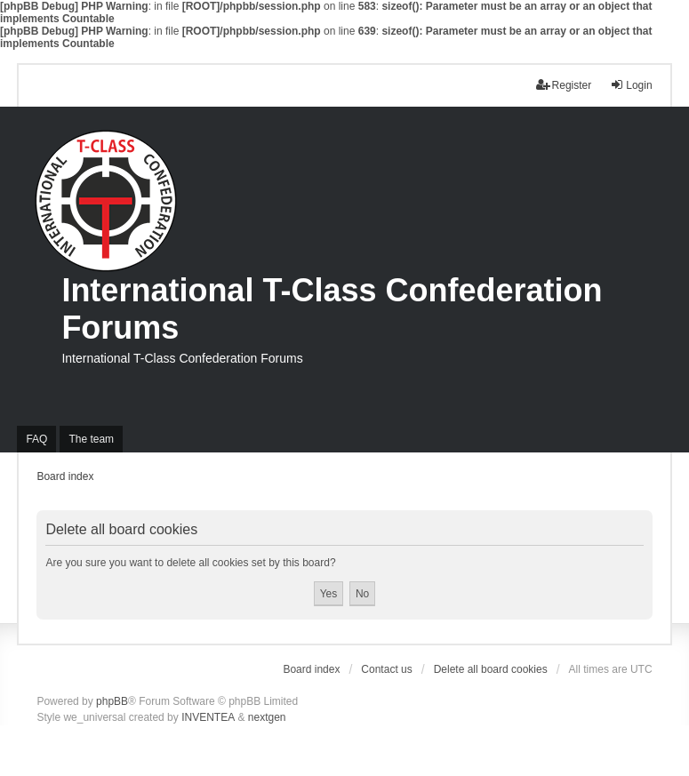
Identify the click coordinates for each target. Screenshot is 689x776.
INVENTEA (208, 717)
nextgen (267, 717)
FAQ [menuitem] (36, 439)
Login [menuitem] (631, 85)
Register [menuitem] (564, 85)
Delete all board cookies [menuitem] (491, 669)
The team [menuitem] (91, 439)
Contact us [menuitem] (386, 669)
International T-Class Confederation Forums (331, 309)
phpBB (112, 701)
